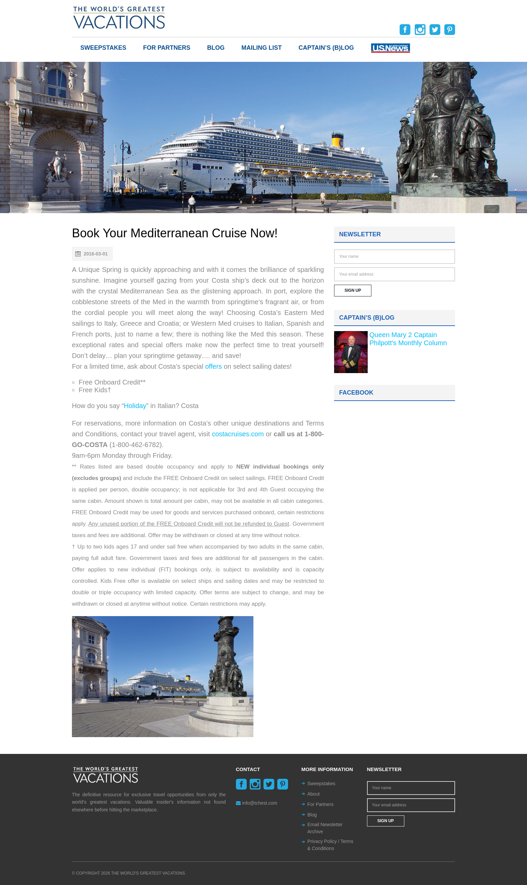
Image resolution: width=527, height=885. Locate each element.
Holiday (135, 405)
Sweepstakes (103, 47)
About (314, 794)
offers (213, 366)
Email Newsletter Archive (325, 828)
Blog (216, 47)
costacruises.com (238, 434)
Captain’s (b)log (326, 47)
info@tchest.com (256, 803)
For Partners (167, 47)
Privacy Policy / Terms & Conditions (331, 845)
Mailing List (261, 47)
